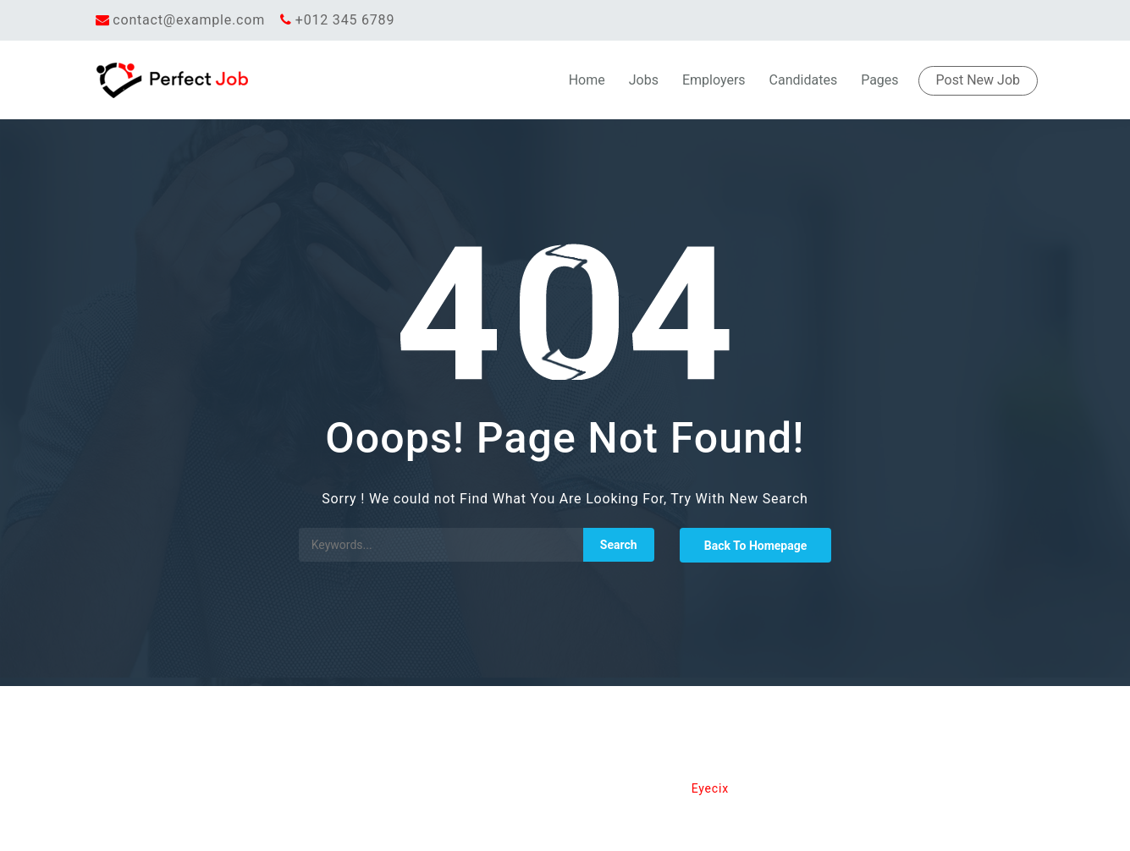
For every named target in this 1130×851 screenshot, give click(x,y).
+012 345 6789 (344, 20)
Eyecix (710, 788)
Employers (714, 80)
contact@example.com (189, 20)
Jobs (644, 80)
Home (587, 80)
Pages (879, 80)
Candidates (803, 80)
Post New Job (978, 80)
